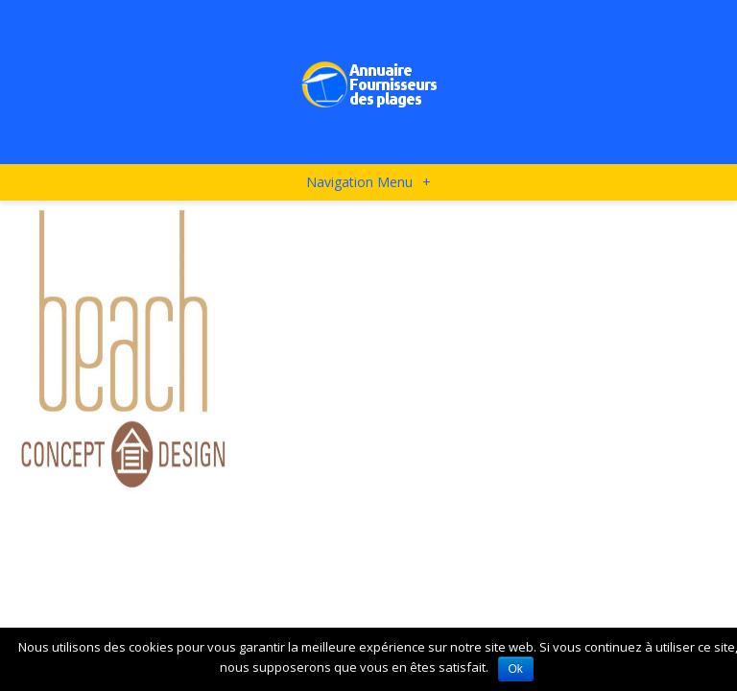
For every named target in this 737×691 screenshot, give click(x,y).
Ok (516, 669)
